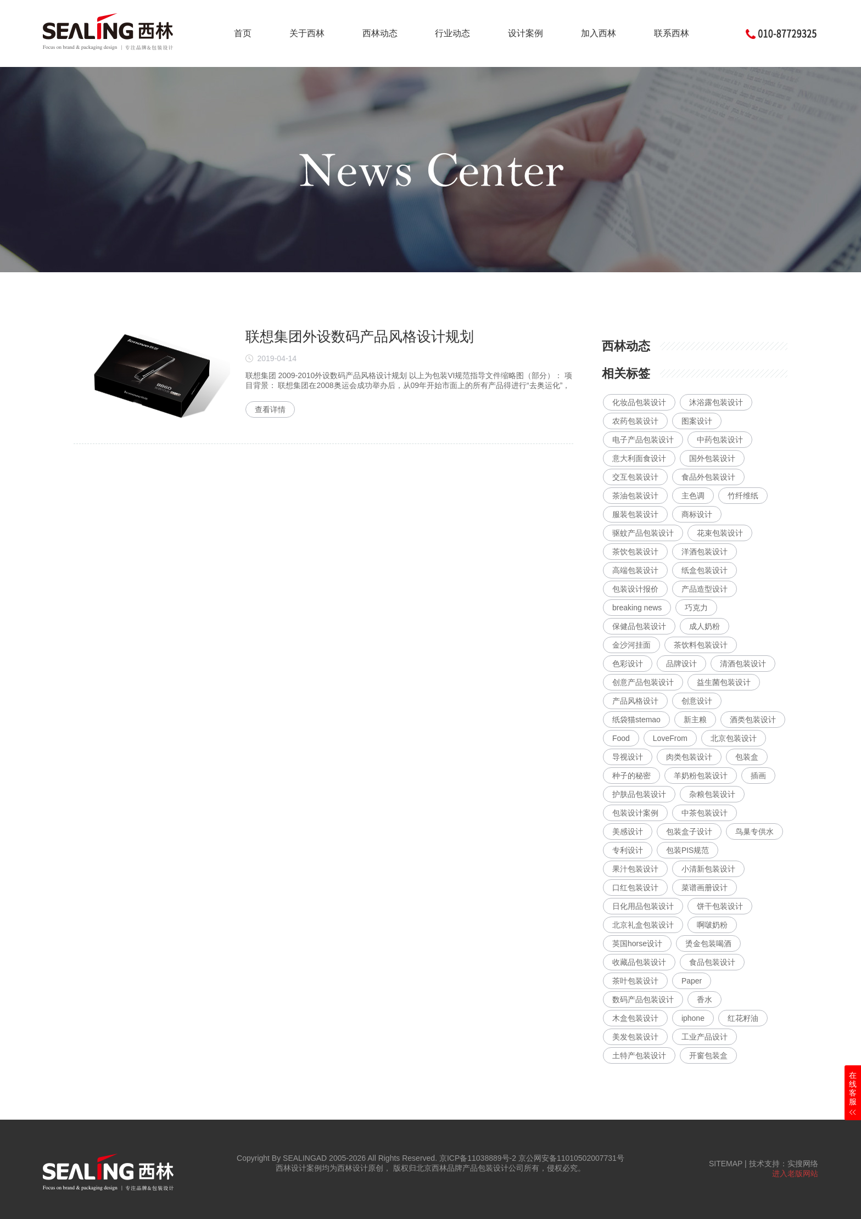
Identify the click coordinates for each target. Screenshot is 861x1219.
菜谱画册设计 (704, 887)
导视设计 (627, 756)
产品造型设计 (704, 589)
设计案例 (525, 33)
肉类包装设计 (689, 756)
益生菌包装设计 (724, 682)
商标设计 (696, 514)
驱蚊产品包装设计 (643, 533)
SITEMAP (725, 1163)
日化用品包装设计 (643, 906)
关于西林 (307, 33)
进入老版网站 (795, 1173)
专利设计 (627, 850)
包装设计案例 (635, 812)
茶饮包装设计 (635, 551)
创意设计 (696, 700)
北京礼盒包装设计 (643, 924)
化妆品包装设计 (639, 402)
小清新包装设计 (708, 868)
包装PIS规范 (687, 850)
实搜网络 (802, 1163)
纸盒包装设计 (704, 570)
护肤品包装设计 (639, 794)
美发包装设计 (635, 1036)
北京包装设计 (734, 738)
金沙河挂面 (631, 645)
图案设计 (696, 421)
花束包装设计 (720, 533)
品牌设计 (681, 663)
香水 (704, 999)
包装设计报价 (635, 589)
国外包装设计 (712, 458)
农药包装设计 (635, 421)
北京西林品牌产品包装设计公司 (470, 1168)
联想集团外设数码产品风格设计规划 (359, 336)
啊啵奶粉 (712, 924)
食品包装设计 (712, 962)
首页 (242, 33)
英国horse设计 (637, 943)
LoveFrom (670, 738)
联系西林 (671, 33)
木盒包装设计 (635, 1018)
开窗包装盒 (708, 1055)
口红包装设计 (635, 887)
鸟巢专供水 (754, 831)
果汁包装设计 (635, 868)
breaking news (637, 607)
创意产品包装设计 (643, 682)
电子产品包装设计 (643, 439)
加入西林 (598, 33)
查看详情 (270, 409)
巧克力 (696, 607)
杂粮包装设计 (712, 794)
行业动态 (452, 33)
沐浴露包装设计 (716, 402)
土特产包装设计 (639, 1055)
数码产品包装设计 (643, 999)
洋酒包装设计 (704, 551)
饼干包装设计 (720, 906)
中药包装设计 (720, 439)
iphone (693, 1018)
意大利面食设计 (639, 458)
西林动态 (380, 33)
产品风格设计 (635, 700)
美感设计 (627, 831)
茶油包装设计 (635, 495)
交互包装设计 (635, 477)
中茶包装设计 (704, 812)
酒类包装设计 (753, 719)
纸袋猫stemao (636, 719)
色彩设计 (627, 663)
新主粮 (695, 719)
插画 (758, 775)
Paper (691, 980)
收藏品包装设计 (639, 962)
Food (621, 738)
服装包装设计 (635, 514)
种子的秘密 (631, 775)
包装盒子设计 (689, 831)
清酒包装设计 (743, 663)
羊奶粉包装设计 (701, 775)
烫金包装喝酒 (708, 943)
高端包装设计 (635, 570)
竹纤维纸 (743, 495)
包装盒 (746, 756)
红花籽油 (743, 1018)
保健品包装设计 (639, 626)
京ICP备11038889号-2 (477, 1158)
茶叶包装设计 (635, 980)
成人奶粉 (704, 626)
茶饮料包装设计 (701, 645)
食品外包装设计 (708, 477)
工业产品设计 (704, 1036)
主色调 (693, 495)
